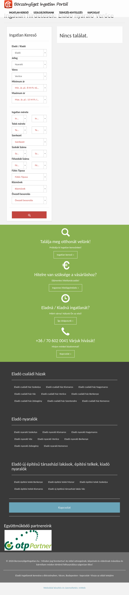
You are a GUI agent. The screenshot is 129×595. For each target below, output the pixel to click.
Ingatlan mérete (20, 112)
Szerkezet (17, 135)
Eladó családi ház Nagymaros (93, 386)
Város (15, 69)
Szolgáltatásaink (44, 12)
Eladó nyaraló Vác (23, 439)
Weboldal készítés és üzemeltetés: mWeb (64, 587)
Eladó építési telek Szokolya (94, 481)
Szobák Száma (19, 147)
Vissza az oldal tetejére (102, 575)
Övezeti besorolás (21, 194)
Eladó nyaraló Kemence (56, 445)
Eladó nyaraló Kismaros (54, 432)
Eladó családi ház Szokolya (27, 386)
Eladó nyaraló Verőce (48, 439)
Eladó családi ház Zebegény (28, 400)
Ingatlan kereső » (65, 254)
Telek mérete (18, 123)
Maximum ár (18, 93)
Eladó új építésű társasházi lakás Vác (66, 488)
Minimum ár (18, 81)
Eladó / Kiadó (19, 46)
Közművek (17, 182)
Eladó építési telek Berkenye (28, 481)
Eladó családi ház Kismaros (59, 386)
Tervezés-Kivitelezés (71, 12)
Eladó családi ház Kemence (95, 400)
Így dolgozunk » (65, 320)
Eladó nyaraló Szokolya (25, 432)
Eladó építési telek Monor (61, 481)
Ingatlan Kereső (19, 12)
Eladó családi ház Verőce (53, 393)
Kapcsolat (94, 12)
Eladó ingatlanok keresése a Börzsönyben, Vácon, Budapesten (46, 575)
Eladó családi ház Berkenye (85, 393)
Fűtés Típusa (18, 170)
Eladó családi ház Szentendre (62, 400)
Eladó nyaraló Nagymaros (84, 432)
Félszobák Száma (20, 158)
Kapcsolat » (65, 353)
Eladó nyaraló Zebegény (26, 445)
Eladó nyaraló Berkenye (76, 439)
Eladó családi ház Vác (25, 393)
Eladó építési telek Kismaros (28, 488)
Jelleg (15, 58)
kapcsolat (84, 575)
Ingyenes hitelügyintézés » (65, 287)
